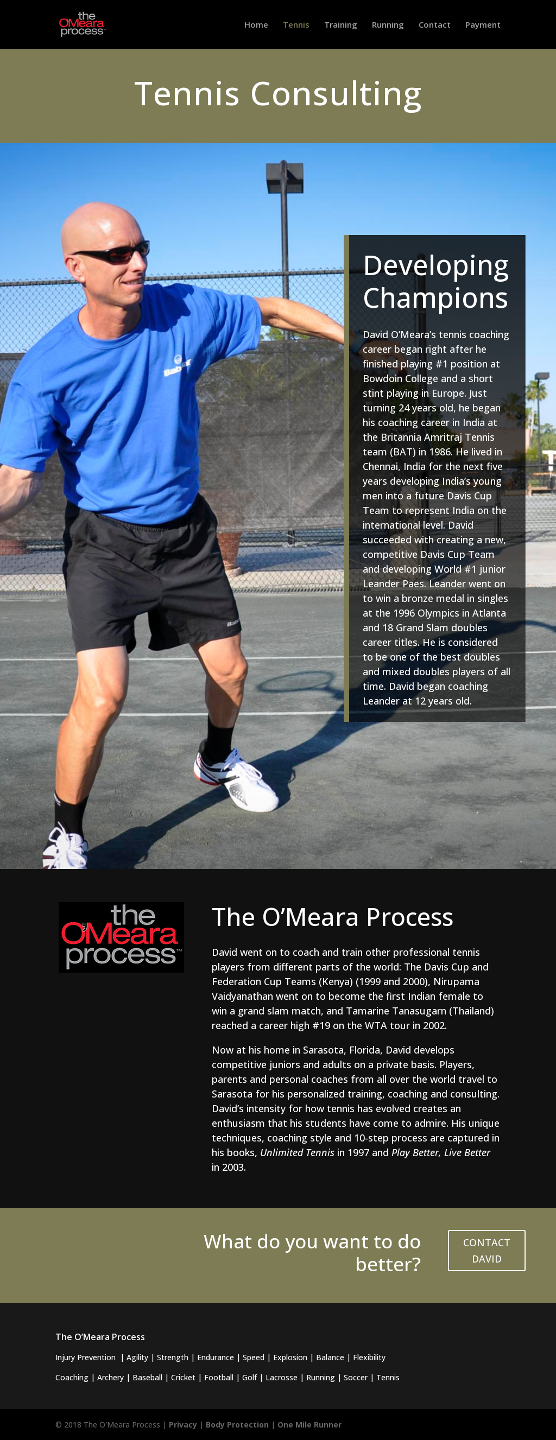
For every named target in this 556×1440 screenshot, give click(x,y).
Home (256, 25)
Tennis (296, 25)
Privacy (183, 1424)
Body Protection (237, 1424)
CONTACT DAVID (486, 1251)
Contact (435, 25)
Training (340, 25)
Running (388, 25)
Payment (483, 25)
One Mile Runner (309, 1424)
